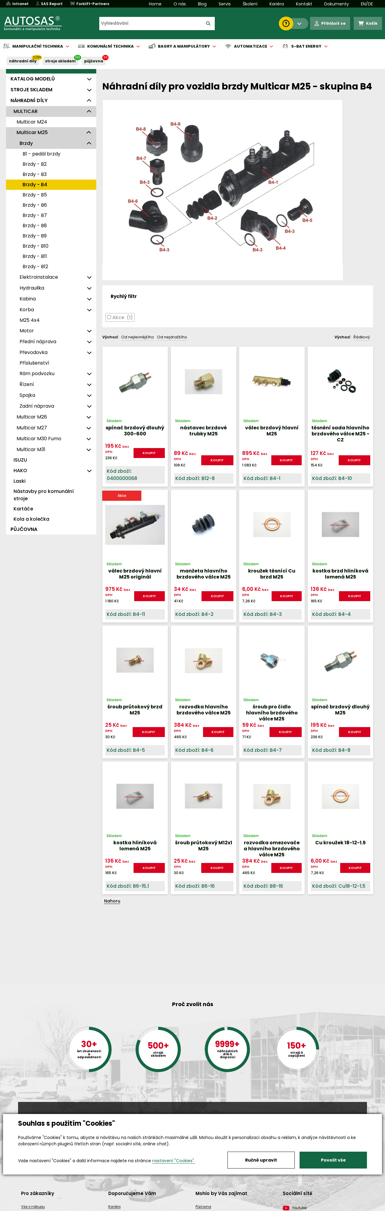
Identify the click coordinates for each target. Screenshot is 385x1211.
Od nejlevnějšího (137, 337)
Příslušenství (34, 362)
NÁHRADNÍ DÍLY (23, 61)
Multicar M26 (32, 416)
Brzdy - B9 (35, 235)
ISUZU (20, 459)
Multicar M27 (32, 427)
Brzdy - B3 (35, 174)
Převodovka (34, 352)
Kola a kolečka (31, 519)
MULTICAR (26, 111)
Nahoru (112, 901)
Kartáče (23, 508)
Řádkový (361, 337)
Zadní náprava (37, 406)
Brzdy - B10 (35, 246)
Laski (20, 481)
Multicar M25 (32, 132)
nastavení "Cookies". (173, 1161)
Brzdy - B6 (35, 205)
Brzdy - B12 (35, 266)
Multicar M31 (31, 449)
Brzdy (26, 143)
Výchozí (110, 337)
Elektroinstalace (39, 277)
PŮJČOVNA (93, 61)
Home (155, 4)
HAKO (20, 470)
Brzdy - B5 (35, 194)
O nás (180, 4)
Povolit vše (333, 1160)
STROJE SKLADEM (60, 61)
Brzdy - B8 (35, 225)
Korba (27, 309)
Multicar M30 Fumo (39, 438)
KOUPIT (149, 452)
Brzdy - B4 (35, 184)
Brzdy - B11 (35, 256)
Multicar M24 (32, 121)
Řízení (27, 384)
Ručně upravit (261, 1160)
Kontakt (304, 4)
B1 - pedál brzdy (41, 153)
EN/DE (367, 4)
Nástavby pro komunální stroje (44, 495)
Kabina (28, 298)
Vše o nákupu (33, 1206)
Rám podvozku (37, 373)
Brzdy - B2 (35, 164)
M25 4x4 (30, 320)
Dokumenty (336, 4)
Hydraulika (32, 287)
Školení (250, 4)
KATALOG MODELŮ (33, 78)
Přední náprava (38, 341)
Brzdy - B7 (35, 215)
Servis (225, 4)
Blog (202, 4)
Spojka (27, 395)
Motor (27, 330)
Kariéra (277, 4)
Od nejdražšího (172, 337)
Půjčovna (203, 1206)
